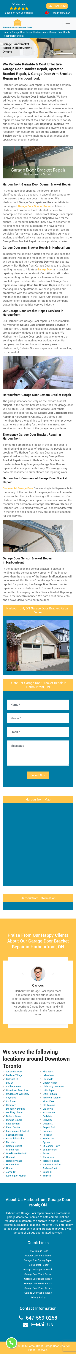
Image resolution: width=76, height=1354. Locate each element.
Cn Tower (11, 1101)
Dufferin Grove (13, 1116)
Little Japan (49, 1090)
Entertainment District (17, 1131)
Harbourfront (12, 1164)
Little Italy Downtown (54, 1086)
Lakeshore (48, 1075)
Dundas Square (14, 1120)
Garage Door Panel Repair (38, 1288)
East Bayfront (13, 1123)
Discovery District (15, 1109)
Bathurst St (12, 1079)
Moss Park (48, 1101)
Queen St (48, 1123)
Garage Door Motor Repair (38, 1283)
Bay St (9, 1083)
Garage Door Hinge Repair (38, 1279)
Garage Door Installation (38, 1255)
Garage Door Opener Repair (38, 1269)
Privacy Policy (38, 1297)
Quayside (48, 1120)
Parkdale (47, 1116)
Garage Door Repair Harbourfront (29, 32)
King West (48, 1071)
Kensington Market (16, 1175)
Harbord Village (14, 1161)
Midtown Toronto (52, 1097)
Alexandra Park (14, 1071)
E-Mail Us (42, 1324)
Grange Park (12, 1149)
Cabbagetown (13, 1086)
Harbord (10, 1157)
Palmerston (49, 1112)
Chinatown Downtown (17, 1090)
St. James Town (51, 1146)
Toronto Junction (52, 1164)
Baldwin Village (14, 1075)
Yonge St (47, 1172)
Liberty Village (50, 1083)
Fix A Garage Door (38, 1251)
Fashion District (14, 1135)
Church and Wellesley (17, 1094)
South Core (48, 1138)
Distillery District (14, 1112)
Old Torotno (49, 1105)
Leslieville (48, 1079)
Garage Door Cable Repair (38, 1293)
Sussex (46, 1153)
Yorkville (47, 1175)
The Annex (48, 1157)
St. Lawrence (50, 1149)
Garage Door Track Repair (38, 1274)
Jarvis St (10, 1172)
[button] (26, 974)
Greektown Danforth (16, 1153)
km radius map (38, 844)
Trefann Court (50, 1168)
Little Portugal (50, 1094)
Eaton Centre (13, 1127)
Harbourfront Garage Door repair (46, 1346)
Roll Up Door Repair (38, 1265)
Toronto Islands (51, 1161)
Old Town (48, 1109)
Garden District (14, 1146)
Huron (9, 1168)
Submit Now (38, 775)
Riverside (47, 1131)
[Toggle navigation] (68, 23)
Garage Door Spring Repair (38, 1260)
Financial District (15, 1138)
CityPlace (11, 1097)
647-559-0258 (57, 6)
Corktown (11, 1105)
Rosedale (48, 1135)
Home (6, 32)
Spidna (46, 1142)
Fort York (11, 1142)
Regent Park (49, 1127)
